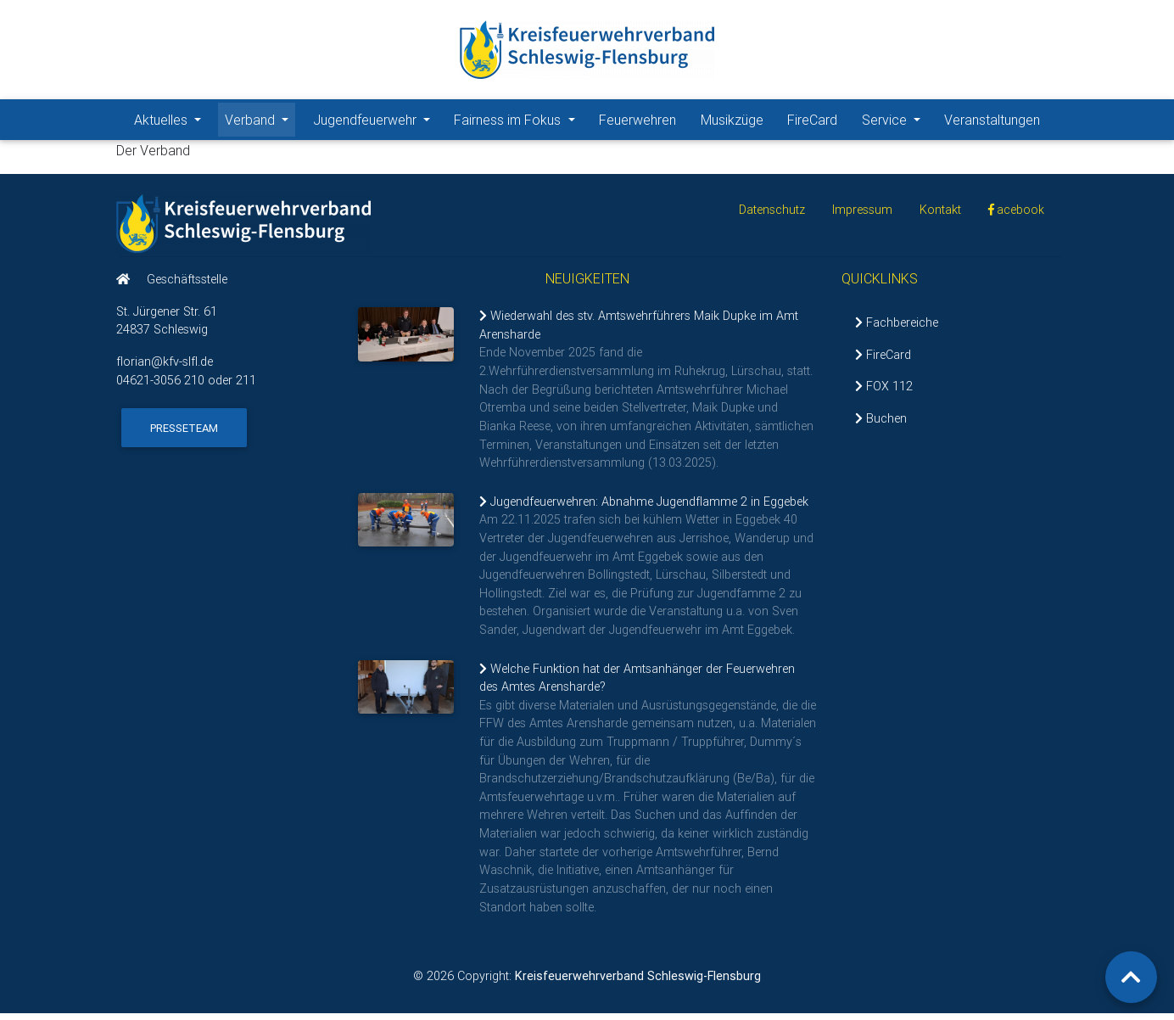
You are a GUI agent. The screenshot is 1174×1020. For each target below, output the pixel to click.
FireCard (812, 123)
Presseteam (184, 434)
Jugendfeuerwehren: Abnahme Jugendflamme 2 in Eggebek (643, 508)
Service (894, 122)
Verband (260, 122)
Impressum (862, 216)
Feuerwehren (637, 123)
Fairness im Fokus (517, 122)
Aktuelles (171, 122)
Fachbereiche (896, 329)
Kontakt (940, 216)
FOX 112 (884, 393)
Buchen (881, 425)
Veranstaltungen (992, 123)
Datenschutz (772, 216)
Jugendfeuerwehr (375, 122)
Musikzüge (732, 123)
